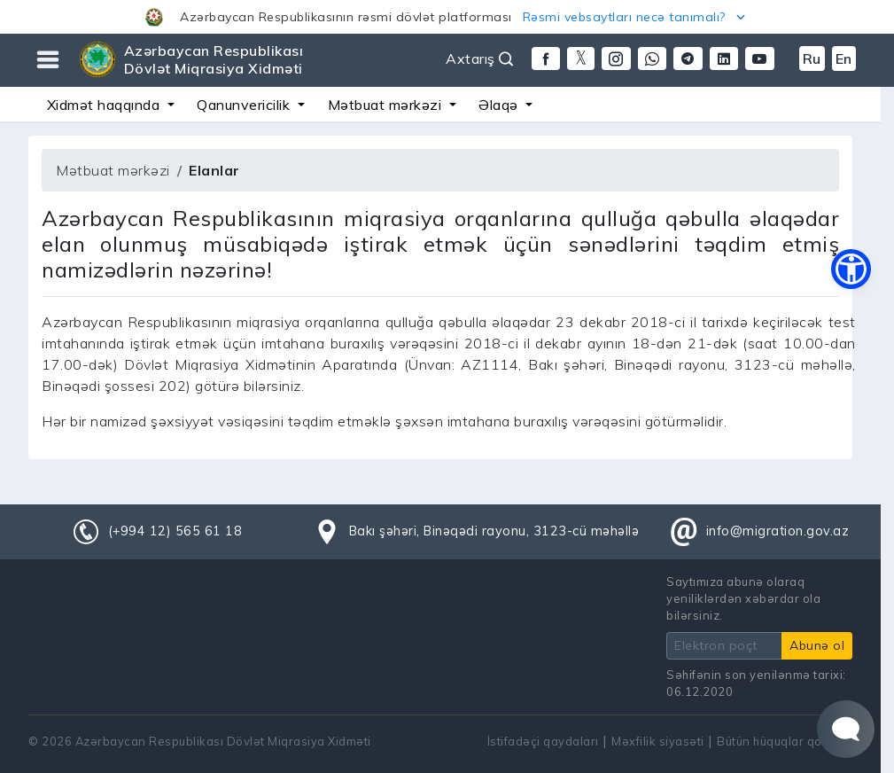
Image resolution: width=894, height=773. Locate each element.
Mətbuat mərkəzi (113, 170)
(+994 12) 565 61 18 (175, 531)
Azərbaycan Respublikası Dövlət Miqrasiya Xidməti (214, 59)
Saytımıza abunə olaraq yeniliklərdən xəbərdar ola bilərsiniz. (743, 598)
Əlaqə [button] (500, 104)
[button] (447, 17)
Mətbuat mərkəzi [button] (387, 104)
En (844, 58)
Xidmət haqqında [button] (105, 104)
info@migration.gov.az (778, 531)
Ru (812, 58)
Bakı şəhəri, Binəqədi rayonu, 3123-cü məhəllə (494, 531)
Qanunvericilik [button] (245, 104)
